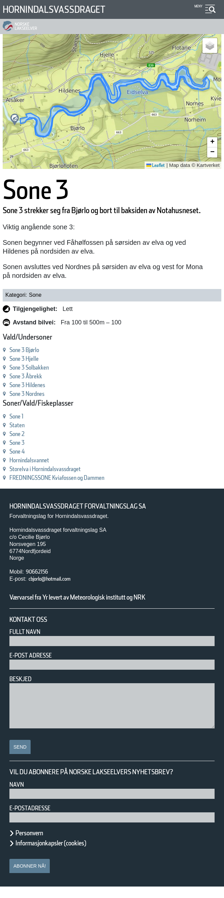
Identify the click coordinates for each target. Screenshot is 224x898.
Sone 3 (19, 453)
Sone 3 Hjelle (29, 369)
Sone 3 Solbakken (36, 378)
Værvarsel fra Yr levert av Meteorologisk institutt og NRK (104, 608)
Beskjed (22, 690)
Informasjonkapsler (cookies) (63, 854)
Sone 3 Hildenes (34, 396)
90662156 (39, 583)
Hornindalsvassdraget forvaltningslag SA (91, 517)
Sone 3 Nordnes (33, 404)
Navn (17, 795)
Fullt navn (27, 642)
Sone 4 (19, 462)
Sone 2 (19, 444)
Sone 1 (19, 427)
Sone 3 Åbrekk (31, 387)
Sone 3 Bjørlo (29, 361)
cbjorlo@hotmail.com (57, 590)
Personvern (34, 844)
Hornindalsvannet (36, 471)
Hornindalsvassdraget (65, 9)
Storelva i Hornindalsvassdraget (57, 480)
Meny (197, 6)
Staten (19, 436)
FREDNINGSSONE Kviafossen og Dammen (72, 488)
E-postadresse (34, 819)
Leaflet (153, 165)
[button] (14, 119)
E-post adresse (35, 666)
